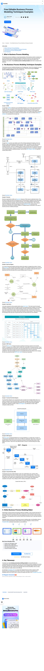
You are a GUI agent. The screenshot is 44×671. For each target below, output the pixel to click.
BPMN (8, 81)
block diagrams (22, 403)
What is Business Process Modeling (12, 48)
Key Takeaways (8, 51)
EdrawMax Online (8, 139)
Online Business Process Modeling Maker (13, 50)
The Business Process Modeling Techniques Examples (16, 49)
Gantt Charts (20, 91)
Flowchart (33, 81)
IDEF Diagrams (20, 103)
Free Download (7, 21)
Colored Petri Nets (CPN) (33, 103)
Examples (7, 43)
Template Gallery (5, 521)
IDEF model (6, 437)
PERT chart (9, 345)
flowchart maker (27, 204)
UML (20, 81)
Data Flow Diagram (8, 91)
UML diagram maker (31, 149)
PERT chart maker (18, 352)
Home (3, 43)
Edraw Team (9, 16)
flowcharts (18, 199)
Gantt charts (25, 306)
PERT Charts (32, 91)
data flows (6, 267)
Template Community (37, 572)
